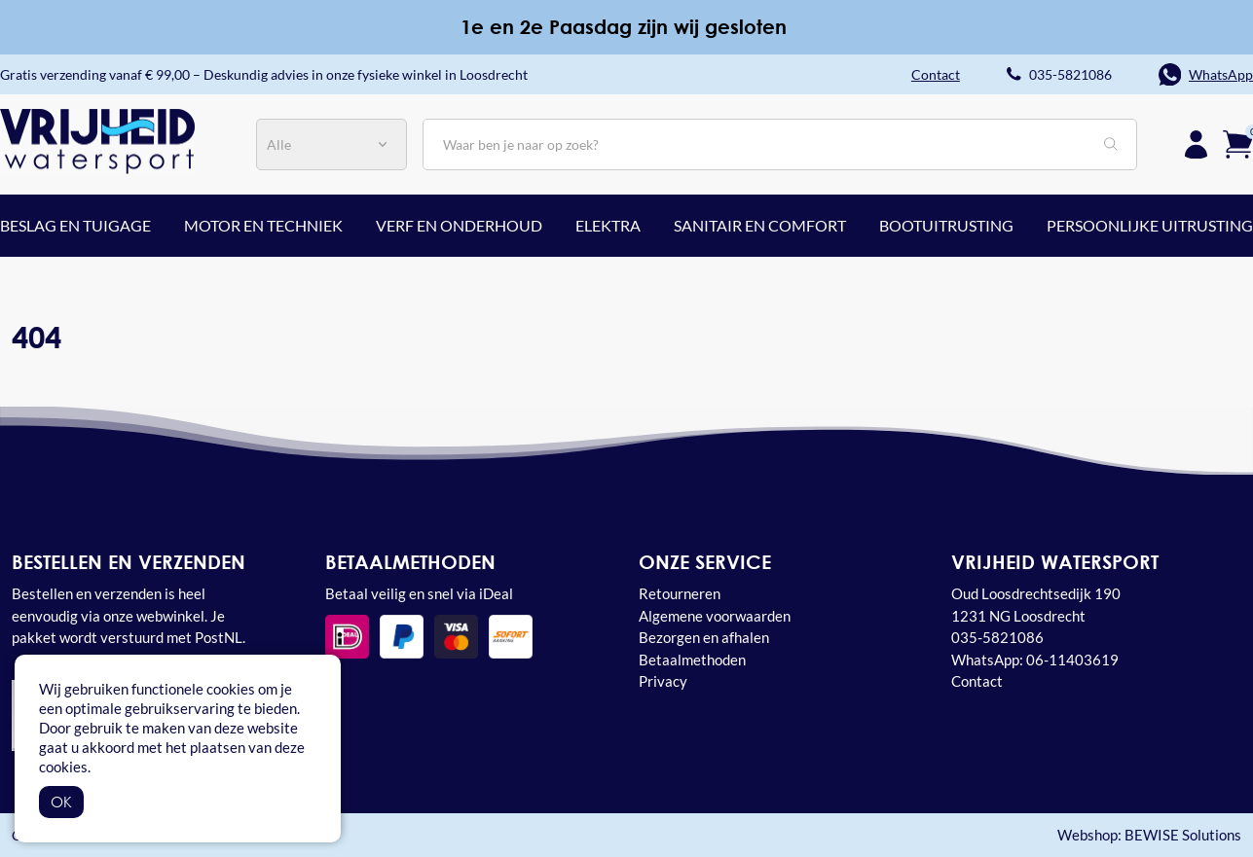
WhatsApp (1221, 74)
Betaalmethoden (692, 659)
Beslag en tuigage (75, 225)
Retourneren (679, 593)
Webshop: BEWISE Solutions (1149, 835)
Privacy (663, 681)
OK (61, 801)
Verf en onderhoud (459, 225)
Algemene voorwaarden (715, 616)
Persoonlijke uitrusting (1150, 225)
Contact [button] (935, 74)
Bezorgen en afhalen (704, 637)
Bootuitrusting (946, 225)
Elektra (608, 225)
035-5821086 (1070, 74)
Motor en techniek (263, 225)
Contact (977, 681)
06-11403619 (1072, 659)
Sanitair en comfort (760, 225)
